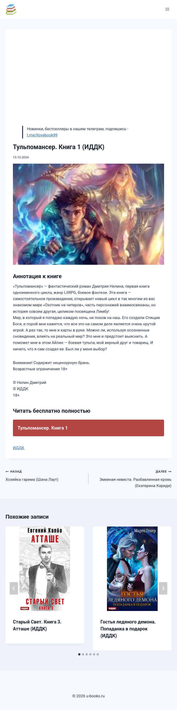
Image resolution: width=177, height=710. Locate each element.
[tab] (79, 654)
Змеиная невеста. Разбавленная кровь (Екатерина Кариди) (131, 478)
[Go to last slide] (14, 588)
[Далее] (163, 588)
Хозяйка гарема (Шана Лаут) (45, 475)
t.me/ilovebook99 (42, 135)
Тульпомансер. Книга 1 (43, 428)
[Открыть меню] (167, 9)
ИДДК (18, 447)
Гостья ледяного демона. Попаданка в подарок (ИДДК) (128, 628)
